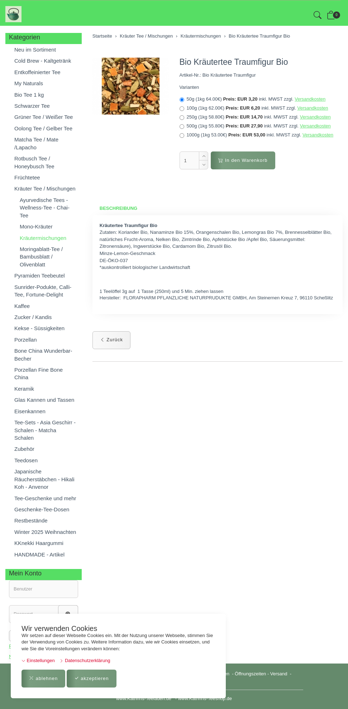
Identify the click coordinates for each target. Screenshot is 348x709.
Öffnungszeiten (250, 673)
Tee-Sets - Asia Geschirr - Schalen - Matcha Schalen (45, 430)
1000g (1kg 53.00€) (257, 135)
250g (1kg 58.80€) (255, 117)
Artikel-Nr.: (190, 75)
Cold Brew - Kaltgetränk (42, 61)
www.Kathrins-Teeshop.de (205, 698)
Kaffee (22, 306)
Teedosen (26, 460)
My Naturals (28, 83)
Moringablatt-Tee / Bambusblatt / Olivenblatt (41, 256)
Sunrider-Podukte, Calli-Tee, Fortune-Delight (42, 291)
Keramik (24, 389)
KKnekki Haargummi (38, 543)
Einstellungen (38, 660)
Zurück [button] (111, 339)
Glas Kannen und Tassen (44, 400)
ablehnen (43, 678)
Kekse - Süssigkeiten (39, 328)
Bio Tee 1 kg (29, 95)
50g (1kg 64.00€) (253, 99)
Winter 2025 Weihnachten (45, 532)
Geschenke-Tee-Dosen (41, 509)
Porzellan (25, 340)
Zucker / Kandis (33, 317)
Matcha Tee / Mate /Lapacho (36, 143)
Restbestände (31, 520)
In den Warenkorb (242, 160)
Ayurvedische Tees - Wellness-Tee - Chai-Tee (45, 207)
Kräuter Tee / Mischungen (45, 188)
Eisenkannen (30, 411)
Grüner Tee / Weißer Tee (43, 117)
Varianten (189, 87)
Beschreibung (118, 208)
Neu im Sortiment (35, 50)
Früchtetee (27, 177)
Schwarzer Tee (32, 106)
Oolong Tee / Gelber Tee (43, 128)
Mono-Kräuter (36, 226)
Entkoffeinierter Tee (37, 72)
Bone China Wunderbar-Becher (43, 354)
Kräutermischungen (43, 238)
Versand (278, 673)
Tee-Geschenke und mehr (45, 498)
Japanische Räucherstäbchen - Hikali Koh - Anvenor (44, 479)
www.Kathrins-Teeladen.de (143, 698)
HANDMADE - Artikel (39, 554)
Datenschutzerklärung (84, 660)
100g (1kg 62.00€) (254, 108)
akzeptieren (91, 678)
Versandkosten (310, 99)
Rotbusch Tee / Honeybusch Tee (34, 162)
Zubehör (24, 449)
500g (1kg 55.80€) (255, 126)
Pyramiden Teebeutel (39, 275)
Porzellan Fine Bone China (38, 373)
